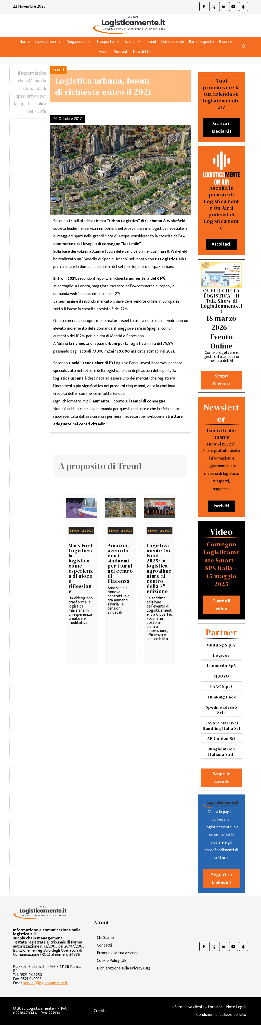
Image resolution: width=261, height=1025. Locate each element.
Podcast (121, 51)
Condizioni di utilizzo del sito (221, 1014)
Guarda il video (221, 605)
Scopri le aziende (221, 778)
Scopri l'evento (221, 380)
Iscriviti (221, 506)
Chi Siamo (105, 937)
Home (24, 41)
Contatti (104, 945)
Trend (151, 41)
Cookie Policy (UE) (112, 960)
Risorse (225, 41)
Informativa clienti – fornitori (197, 1007)
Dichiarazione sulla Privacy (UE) (123, 968)
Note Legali (236, 1007)
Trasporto (108, 42)
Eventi (133, 42)
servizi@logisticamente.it (45, 983)
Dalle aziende (172, 41)
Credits (100, 1010)
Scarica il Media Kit (221, 127)
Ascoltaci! (221, 244)
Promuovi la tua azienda (117, 953)
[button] (244, 46)
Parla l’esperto (201, 41)
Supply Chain (48, 42)
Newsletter (142, 51)
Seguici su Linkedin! (221, 878)
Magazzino (79, 42)
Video (104, 51)
